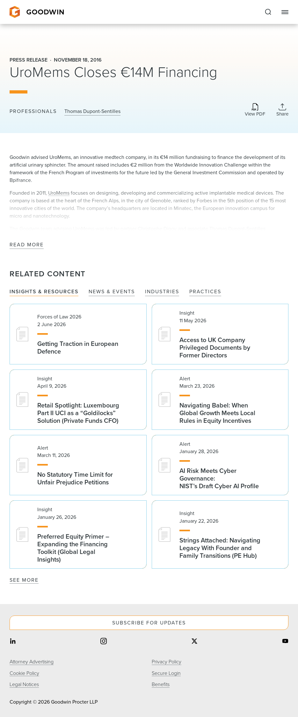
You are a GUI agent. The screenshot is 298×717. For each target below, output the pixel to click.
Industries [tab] (162, 291)
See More (24, 580)
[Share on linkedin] (13, 642)
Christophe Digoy (157, 228)
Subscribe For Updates (149, 622)
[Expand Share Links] (282, 109)
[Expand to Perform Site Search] (268, 12)
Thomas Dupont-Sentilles (92, 111)
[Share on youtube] (285, 642)
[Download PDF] (255, 110)
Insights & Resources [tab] (44, 291)
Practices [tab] (205, 291)
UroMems (58, 193)
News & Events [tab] (112, 291)
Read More (27, 245)
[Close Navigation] (284, 12)
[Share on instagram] (103, 642)
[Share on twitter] (194, 642)
